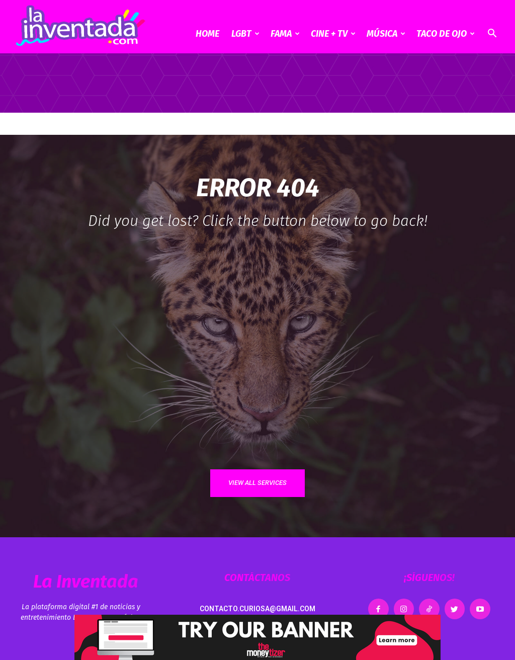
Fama (285, 33)
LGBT (245, 33)
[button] (492, 34)
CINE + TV (333, 33)
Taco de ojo (445, 33)
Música (386, 33)
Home (207, 33)
